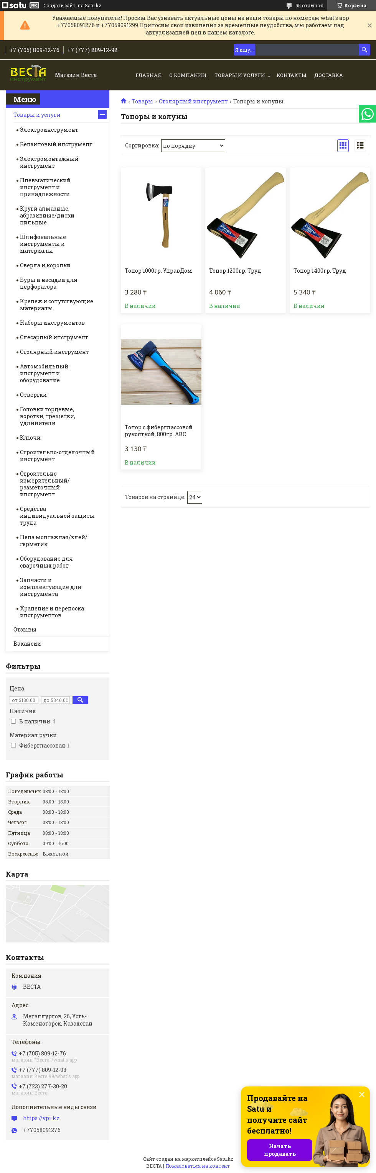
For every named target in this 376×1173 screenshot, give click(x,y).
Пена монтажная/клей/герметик (53, 540)
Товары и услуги (239, 75)
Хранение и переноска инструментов (52, 612)
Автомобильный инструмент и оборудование (44, 373)
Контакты (291, 75)
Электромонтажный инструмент (49, 162)
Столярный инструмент (193, 101)
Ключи (30, 437)
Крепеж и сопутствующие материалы (56, 305)
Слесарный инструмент (54, 337)
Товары (142, 101)
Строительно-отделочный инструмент (57, 455)
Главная (148, 75)
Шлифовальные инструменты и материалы (43, 243)
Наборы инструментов (52, 322)
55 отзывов (309, 5)
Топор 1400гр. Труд (320, 270)
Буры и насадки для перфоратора (49, 283)
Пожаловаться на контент (197, 1166)
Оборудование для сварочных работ (46, 562)
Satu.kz (225, 1159)
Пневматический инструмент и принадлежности (45, 187)
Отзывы (24, 629)
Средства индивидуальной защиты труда (57, 515)
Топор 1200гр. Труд (235, 270)
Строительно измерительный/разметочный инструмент (45, 484)
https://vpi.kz (41, 1118)
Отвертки (33, 394)
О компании (187, 75)
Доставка (328, 75)
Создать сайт (59, 5)
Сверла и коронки (45, 265)
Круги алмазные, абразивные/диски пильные (47, 215)
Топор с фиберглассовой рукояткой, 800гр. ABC (159, 431)
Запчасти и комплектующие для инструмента (50, 586)
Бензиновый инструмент (56, 144)
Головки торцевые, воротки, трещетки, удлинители (47, 416)
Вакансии (27, 643)
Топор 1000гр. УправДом (158, 270)
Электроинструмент (49, 129)
